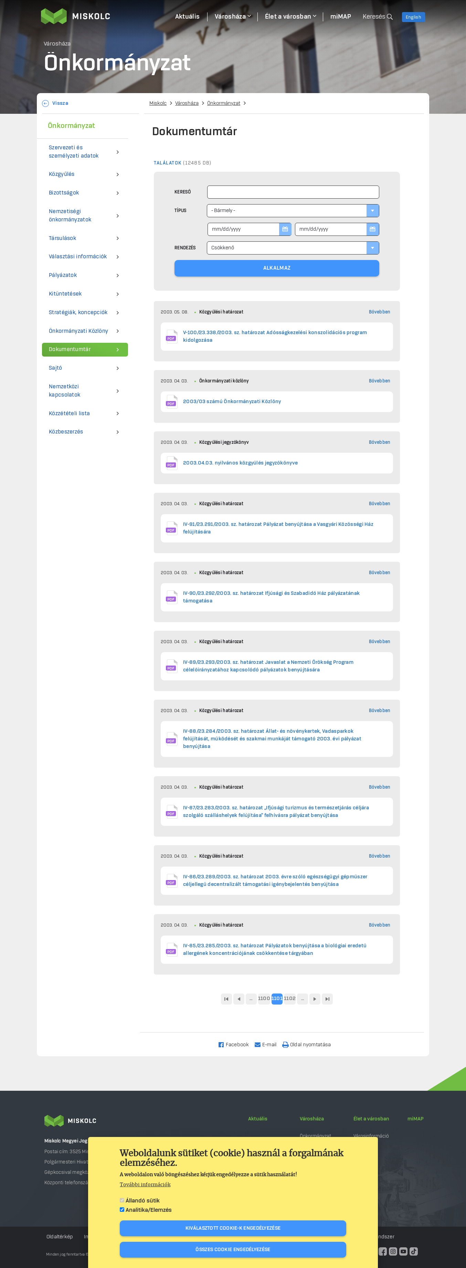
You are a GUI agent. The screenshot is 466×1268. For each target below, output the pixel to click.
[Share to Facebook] (236, 1044)
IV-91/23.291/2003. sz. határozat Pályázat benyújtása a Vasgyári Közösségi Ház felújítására (278, 528)
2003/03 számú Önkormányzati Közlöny (232, 402)
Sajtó (55, 368)
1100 (264, 998)
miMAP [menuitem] (340, 16)
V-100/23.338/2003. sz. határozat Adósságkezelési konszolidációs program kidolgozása (275, 336)
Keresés (374, 16)
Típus (180, 210)
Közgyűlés (62, 174)
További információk (145, 1184)
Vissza (60, 103)
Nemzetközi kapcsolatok (64, 391)
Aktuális (257, 1119)
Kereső (182, 192)
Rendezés (184, 248)
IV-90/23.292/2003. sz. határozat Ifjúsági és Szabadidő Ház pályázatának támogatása (271, 597)
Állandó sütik (143, 1201)
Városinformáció (371, 1136)
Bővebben (379, 312)
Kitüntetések (65, 294)
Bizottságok (64, 193)
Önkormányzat (223, 103)
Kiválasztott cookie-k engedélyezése (233, 1228)
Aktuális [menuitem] (187, 16)
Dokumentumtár (70, 349)
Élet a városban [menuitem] (288, 16)
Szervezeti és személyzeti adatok (73, 152)
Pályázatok (63, 275)
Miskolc (158, 103)
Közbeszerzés (66, 432)
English (413, 17)
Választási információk (78, 257)
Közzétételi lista (69, 414)
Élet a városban (371, 1119)
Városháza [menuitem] (230, 16)
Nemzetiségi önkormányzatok (70, 216)
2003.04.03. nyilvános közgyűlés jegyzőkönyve (240, 463)
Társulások (62, 238)
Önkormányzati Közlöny (78, 331)
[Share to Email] (269, 1044)
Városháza (187, 103)
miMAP (415, 1119)
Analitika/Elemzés (149, 1210)
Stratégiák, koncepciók (78, 313)
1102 (290, 998)
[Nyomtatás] (309, 1044)
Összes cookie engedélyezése (232, 1249)
